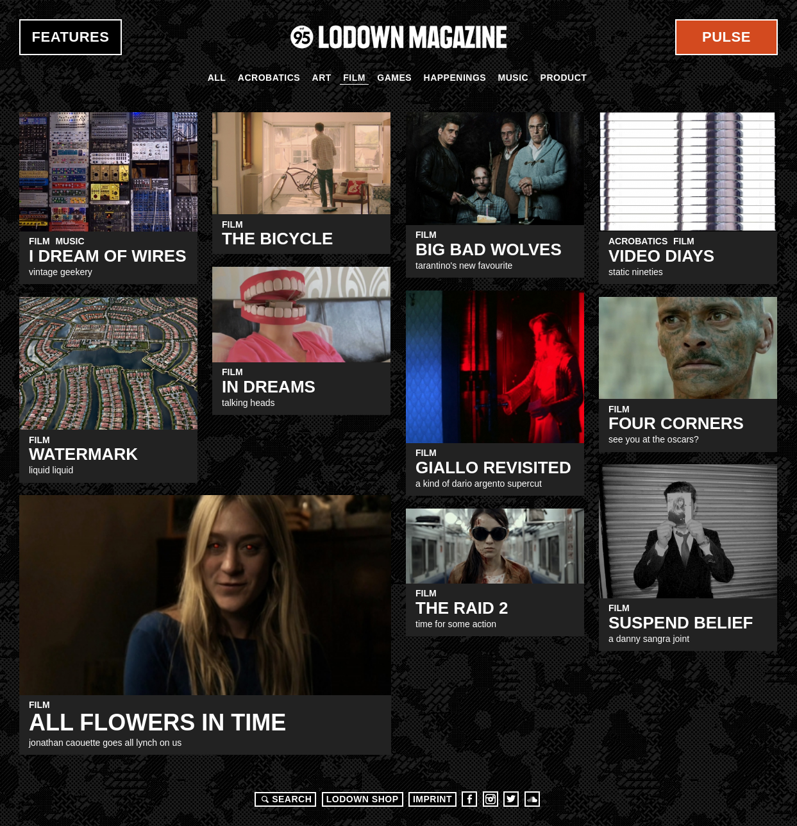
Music (513, 77)
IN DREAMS (268, 386)
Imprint (432, 799)
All (217, 77)
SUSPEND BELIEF (680, 622)
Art (321, 77)
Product (564, 77)
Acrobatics (269, 77)
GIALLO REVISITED (493, 467)
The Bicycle (277, 238)
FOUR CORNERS (676, 423)
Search (285, 799)
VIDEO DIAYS (661, 256)
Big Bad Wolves (488, 249)
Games (394, 77)
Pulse (726, 37)
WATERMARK (83, 454)
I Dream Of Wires (108, 256)
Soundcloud (532, 799)
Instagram (490, 799)
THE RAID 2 (461, 608)
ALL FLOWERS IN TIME (157, 722)
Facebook (469, 799)
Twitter (511, 799)
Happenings (455, 77)
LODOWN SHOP (362, 799)
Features (71, 37)
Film (354, 77)
